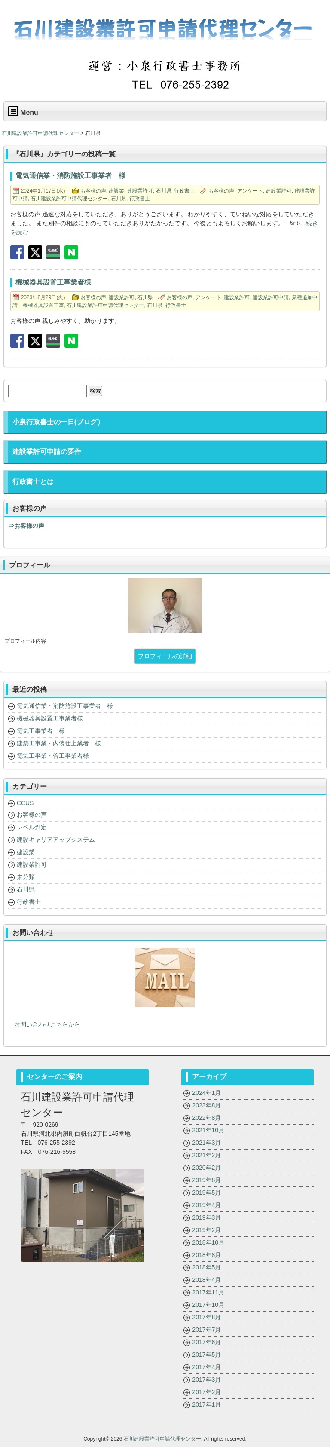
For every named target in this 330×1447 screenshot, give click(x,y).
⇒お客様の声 (26, 525)
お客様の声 (93, 191)
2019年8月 (206, 1180)
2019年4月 (206, 1205)
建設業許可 (140, 191)
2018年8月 (206, 1254)
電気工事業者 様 (41, 730)
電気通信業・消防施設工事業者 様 (65, 705)
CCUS (25, 803)
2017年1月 (206, 1404)
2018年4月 (206, 1279)
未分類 (26, 877)
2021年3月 (206, 1142)
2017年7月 (206, 1329)
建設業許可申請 (271, 297)
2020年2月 (206, 1167)
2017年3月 (206, 1379)
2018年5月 (206, 1267)
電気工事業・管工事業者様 (53, 755)
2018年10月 (208, 1242)
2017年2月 (206, 1392)
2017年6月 (206, 1342)
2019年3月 (206, 1217)
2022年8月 (206, 1117)
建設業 (116, 191)
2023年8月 (206, 1105)
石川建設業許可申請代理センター (69, 199)
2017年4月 (206, 1367)
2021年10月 (208, 1130)
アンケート (250, 191)
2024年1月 (206, 1092)
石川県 (163, 191)
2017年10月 (208, 1304)
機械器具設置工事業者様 (50, 718)
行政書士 (184, 191)
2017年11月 (208, 1292)
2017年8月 (206, 1317)
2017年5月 (206, 1354)
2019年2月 (206, 1229)
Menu (23, 111)
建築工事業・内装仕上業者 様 (59, 743)
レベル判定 (32, 827)
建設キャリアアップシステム (56, 839)
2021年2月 (206, 1155)
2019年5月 (206, 1192)
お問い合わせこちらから (44, 1024)
